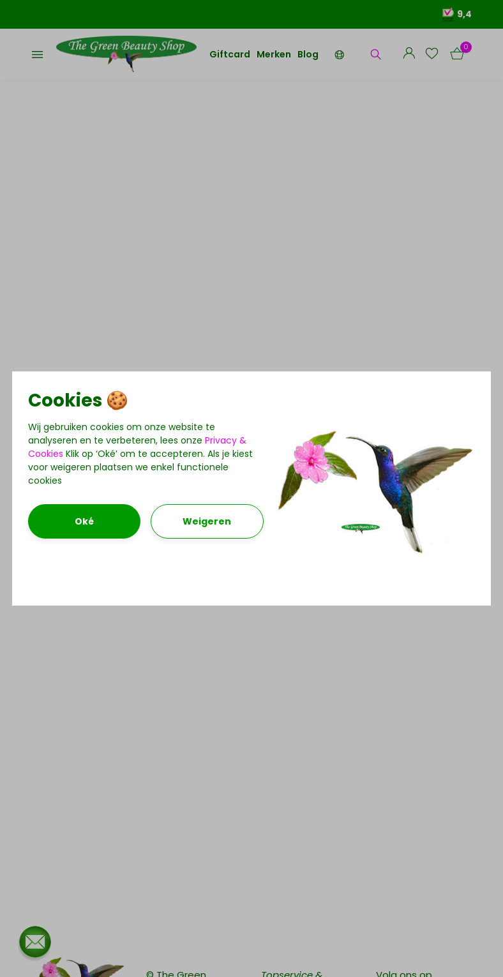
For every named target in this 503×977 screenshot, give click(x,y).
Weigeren (207, 521)
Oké (84, 521)
